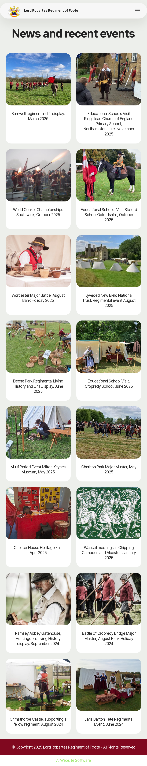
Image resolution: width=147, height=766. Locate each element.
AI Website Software (73, 760)
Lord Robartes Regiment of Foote (51, 10)
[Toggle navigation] (137, 10)
